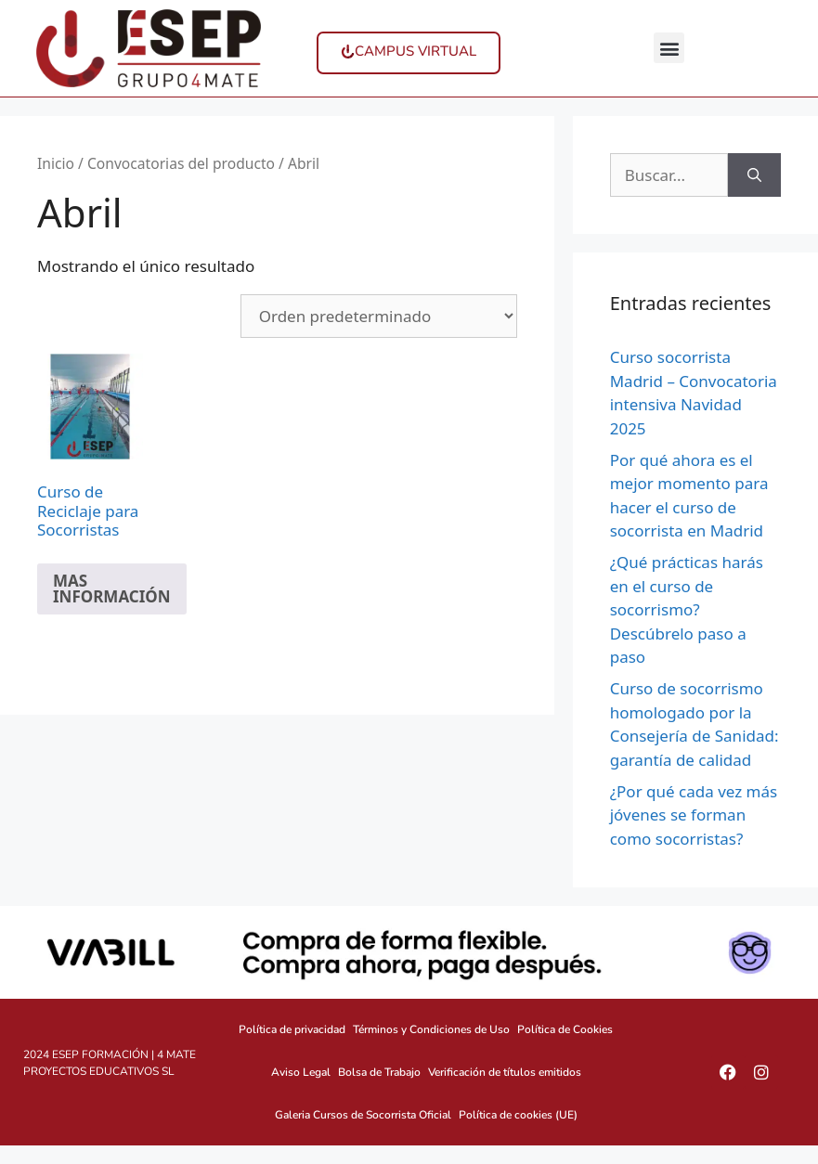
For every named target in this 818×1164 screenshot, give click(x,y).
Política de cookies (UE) (518, 1114)
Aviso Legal (301, 1072)
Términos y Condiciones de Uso (431, 1029)
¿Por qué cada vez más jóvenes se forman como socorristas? (694, 815)
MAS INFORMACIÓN (112, 588)
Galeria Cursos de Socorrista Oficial (363, 1114)
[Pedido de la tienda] (378, 316)
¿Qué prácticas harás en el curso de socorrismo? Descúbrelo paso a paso (686, 609)
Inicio (55, 163)
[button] (669, 47)
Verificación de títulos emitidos (504, 1072)
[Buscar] (754, 175)
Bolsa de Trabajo (379, 1072)
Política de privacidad (292, 1029)
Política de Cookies (565, 1029)
